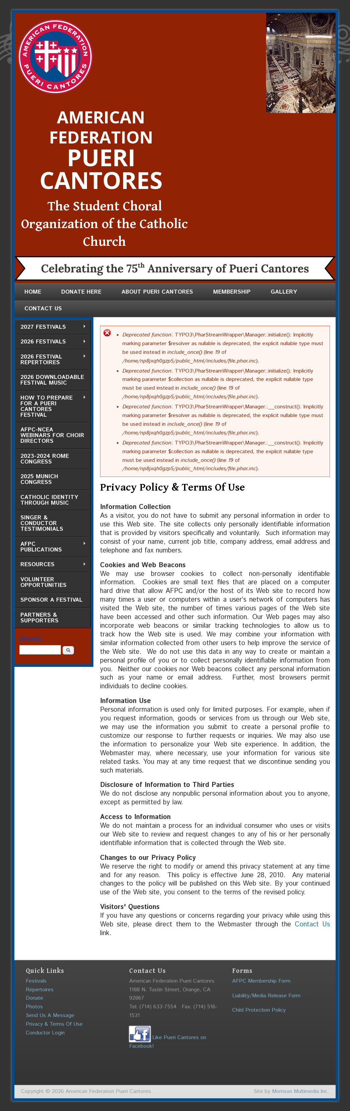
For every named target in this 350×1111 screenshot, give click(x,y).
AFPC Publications (50, 547)
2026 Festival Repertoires (50, 360)
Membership (232, 292)
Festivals (36, 981)
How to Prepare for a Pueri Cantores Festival (50, 406)
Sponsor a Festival (51, 600)
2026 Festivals (50, 342)
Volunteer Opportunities (43, 582)
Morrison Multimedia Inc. (300, 1091)
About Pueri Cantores (157, 292)
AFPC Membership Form (261, 981)
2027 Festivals (50, 327)
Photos (34, 1007)
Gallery (284, 292)
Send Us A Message (50, 1015)
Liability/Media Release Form (266, 996)
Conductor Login (45, 1033)
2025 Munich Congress (39, 479)
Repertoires (40, 990)
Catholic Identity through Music (49, 500)
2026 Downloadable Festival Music (52, 380)
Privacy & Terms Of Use (54, 1024)
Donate (34, 998)
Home (32, 292)
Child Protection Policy (259, 1010)
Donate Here (81, 292)
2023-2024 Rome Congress (44, 459)
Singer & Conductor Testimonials (41, 523)
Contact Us (43, 309)
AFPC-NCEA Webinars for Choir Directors (52, 435)
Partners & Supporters (39, 618)
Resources (50, 565)
